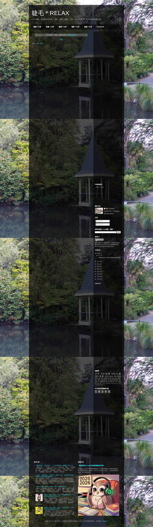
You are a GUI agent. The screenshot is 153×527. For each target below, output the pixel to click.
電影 (119, 378)
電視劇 (97, 384)
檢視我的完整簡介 (109, 213)
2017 (96, 381)
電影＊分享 (75, 27)
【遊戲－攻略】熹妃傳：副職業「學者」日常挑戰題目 (50, 486)
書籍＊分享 (63, 27)
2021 (98, 271)
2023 (98, 266)
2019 (98, 276)
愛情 (111, 376)
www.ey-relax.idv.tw (108, 246)
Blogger (105, 521)
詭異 (120, 383)
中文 (116, 381)
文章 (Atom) (39, 43)
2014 (119, 376)
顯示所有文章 (72, 35)
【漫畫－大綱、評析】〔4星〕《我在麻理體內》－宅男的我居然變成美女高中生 (59, 495)
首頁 (61, 39)
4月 (99, 255)
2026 (98, 253)
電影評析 (102, 381)
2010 (103, 383)
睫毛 (106, 242)
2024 (98, 264)
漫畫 (101, 376)
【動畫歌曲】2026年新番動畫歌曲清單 (109, 257)
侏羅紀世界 (114, 383)
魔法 (99, 380)
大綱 (118, 374)
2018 (98, 279)
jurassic (107, 383)
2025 (98, 261)
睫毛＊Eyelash (110, 208)
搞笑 (117, 380)
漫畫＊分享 (37, 27)
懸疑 (105, 380)
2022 (98, 269)
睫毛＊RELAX (50, 13)
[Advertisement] (110, 45)
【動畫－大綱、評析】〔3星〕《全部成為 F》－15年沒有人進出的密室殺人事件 (59, 508)
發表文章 (99, 221)
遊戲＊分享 (88, 27)
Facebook (100, 27)
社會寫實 (110, 381)
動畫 (107, 374)
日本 (97, 374)
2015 (113, 378)
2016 (105, 378)
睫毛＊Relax (100, 187)
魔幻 (102, 384)
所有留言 (99, 224)
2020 (98, 274)
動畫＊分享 (50, 27)
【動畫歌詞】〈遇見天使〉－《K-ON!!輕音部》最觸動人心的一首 (54, 465)
